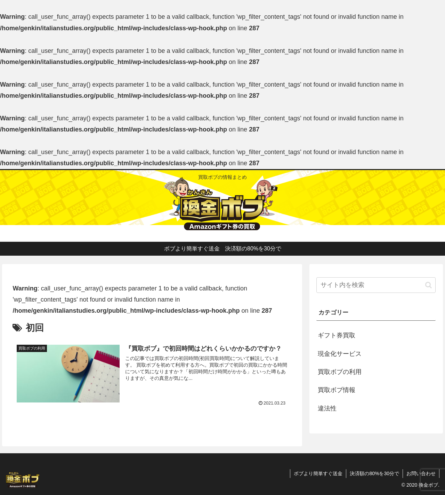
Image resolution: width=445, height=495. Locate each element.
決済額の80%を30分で (374, 473)
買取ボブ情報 (336, 389)
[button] (428, 285)
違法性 (327, 408)
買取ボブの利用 (340, 371)
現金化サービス (340, 353)
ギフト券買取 (336, 335)
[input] (376, 285)
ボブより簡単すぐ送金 (318, 473)
